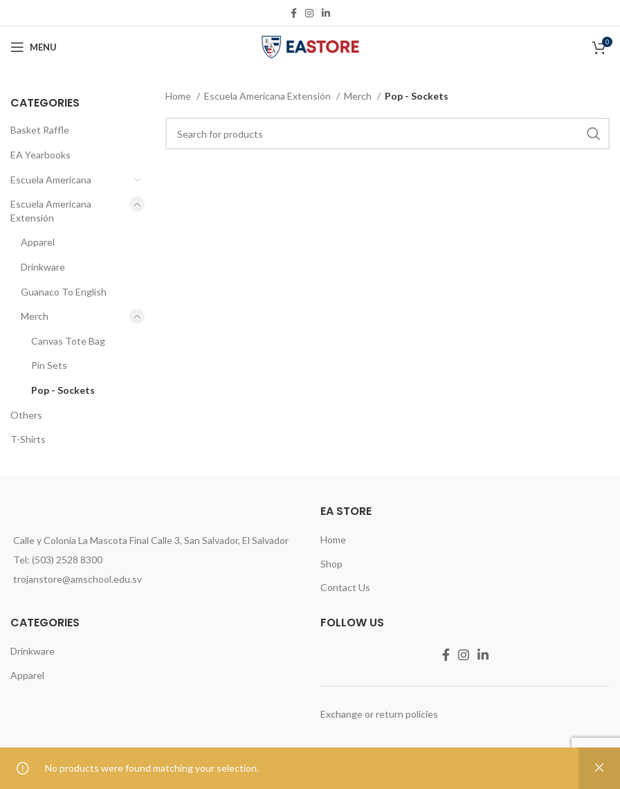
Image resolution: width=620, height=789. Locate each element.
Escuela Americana (50, 179)
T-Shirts (28, 439)
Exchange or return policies (379, 714)
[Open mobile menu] (33, 47)
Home (179, 96)
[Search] (387, 133)
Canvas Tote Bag (68, 341)
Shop (331, 564)
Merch (34, 316)
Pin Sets (49, 365)
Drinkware (43, 267)
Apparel (38, 242)
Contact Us (345, 587)
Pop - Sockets (63, 390)
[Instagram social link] (309, 13)
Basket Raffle (39, 130)
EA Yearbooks (40, 155)
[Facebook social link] (293, 13)
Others (26, 415)
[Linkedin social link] (326, 13)
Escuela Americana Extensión (50, 211)
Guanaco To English (64, 292)
